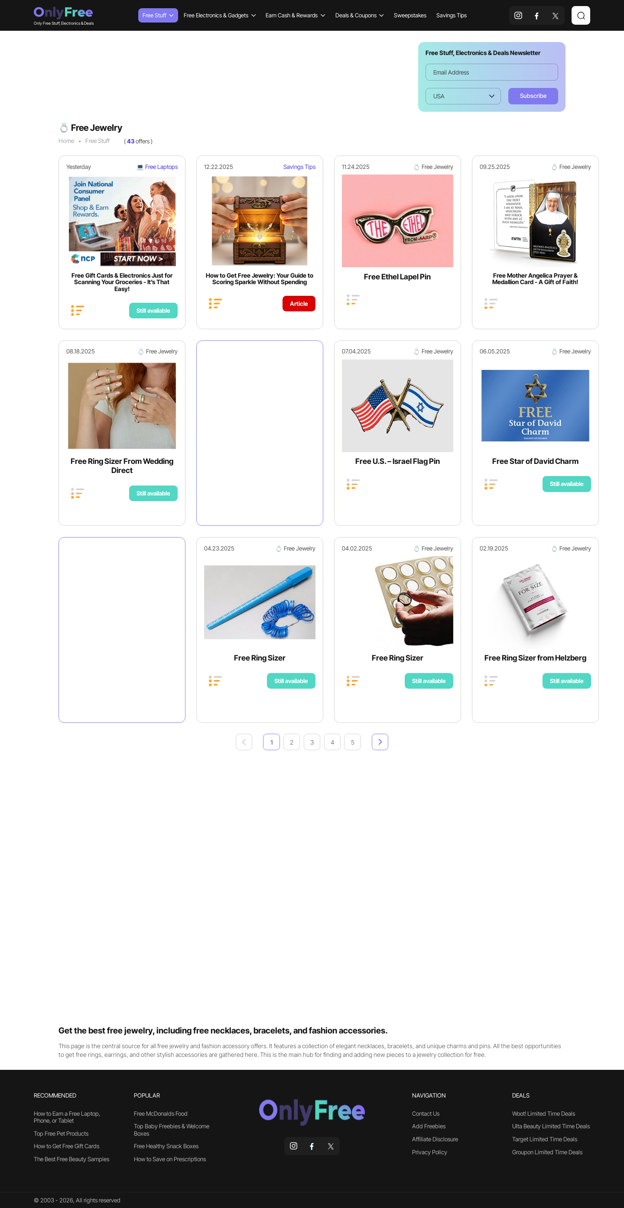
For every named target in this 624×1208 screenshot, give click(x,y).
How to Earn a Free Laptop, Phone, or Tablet (67, 1117)
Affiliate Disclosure (435, 1139)
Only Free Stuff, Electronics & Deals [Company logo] (63, 15)
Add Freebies (428, 1126)
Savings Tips (451, 15)
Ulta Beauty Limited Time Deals (551, 1126)
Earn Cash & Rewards (295, 15)
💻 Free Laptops (157, 166)
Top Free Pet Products (61, 1133)
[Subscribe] (533, 96)
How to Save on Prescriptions (170, 1159)
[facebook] (537, 15)
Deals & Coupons (359, 15)
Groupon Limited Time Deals (547, 1152)
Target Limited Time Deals (544, 1139)
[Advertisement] (233, 76)
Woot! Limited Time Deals (543, 1113)
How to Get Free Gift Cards (66, 1146)
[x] (555, 15)
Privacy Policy (429, 1152)
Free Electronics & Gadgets (220, 15)
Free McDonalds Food (161, 1113)
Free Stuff (158, 15)
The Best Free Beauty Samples (71, 1159)
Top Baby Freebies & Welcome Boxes (171, 1130)
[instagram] (518, 15)
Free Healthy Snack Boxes (166, 1146)
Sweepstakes (410, 15)
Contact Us (425, 1113)
